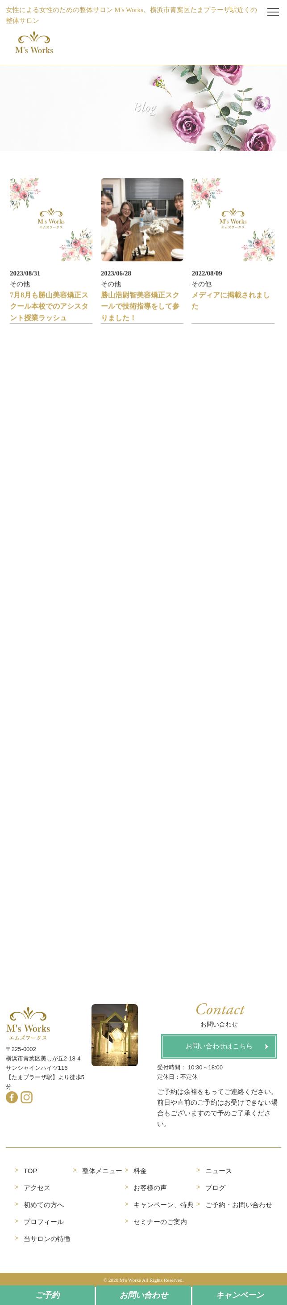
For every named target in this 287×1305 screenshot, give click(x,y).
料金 (140, 1170)
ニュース (218, 1170)
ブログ (215, 1187)
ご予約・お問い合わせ (238, 1204)
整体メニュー (102, 1170)
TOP (30, 1170)
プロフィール (44, 1221)
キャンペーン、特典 (163, 1204)
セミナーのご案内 (160, 1221)
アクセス (37, 1187)
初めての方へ (44, 1204)
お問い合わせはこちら (219, 1046)
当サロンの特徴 (47, 1238)
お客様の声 (150, 1187)
